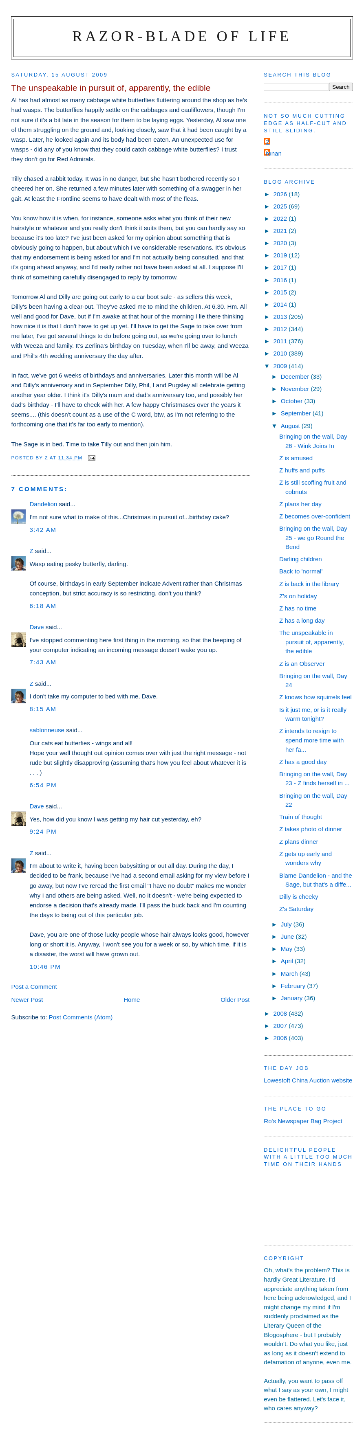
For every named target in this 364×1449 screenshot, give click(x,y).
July (287, 924)
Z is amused (296, 457)
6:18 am (42, 605)
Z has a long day (301, 620)
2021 (281, 230)
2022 (281, 218)
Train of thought (300, 816)
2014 (281, 304)
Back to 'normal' (300, 571)
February (294, 985)
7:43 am (42, 662)
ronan (274, 153)
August (291, 425)
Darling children (300, 558)
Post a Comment (34, 986)
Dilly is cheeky (298, 896)
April (288, 960)
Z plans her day (300, 504)
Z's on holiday (298, 596)
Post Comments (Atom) (81, 1017)
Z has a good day (303, 761)
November (296, 388)
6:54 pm (43, 785)
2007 (281, 1025)
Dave (36, 627)
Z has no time (297, 608)
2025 (281, 206)
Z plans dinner (298, 841)
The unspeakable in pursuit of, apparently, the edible (311, 641)
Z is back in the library (309, 583)
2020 (281, 242)
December (296, 376)
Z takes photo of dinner (310, 828)
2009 (281, 365)
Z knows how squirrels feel (315, 697)
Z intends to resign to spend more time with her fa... (311, 740)
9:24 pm (43, 831)
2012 (281, 328)
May (287, 948)
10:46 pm (45, 966)
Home (132, 999)
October (292, 400)
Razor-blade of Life (182, 36)
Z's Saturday (296, 908)
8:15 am (42, 708)
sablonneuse (46, 730)
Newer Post (27, 999)
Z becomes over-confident (314, 516)
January (292, 998)
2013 (281, 316)
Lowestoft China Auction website (308, 1080)
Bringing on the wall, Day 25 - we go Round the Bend (313, 537)
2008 (281, 1013)
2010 (281, 353)
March (290, 973)
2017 (281, 267)
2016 (281, 280)
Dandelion (43, 504)
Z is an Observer (301, 663)
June (288, 936)
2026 (281, 194)
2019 (281, 255)
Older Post (235, 999)
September (297, 413)
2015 (281, 292)
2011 (281, 341)
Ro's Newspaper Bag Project (303, 1120)
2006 (281, 1037)
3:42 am (42, 529)
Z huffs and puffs (302, 470)
